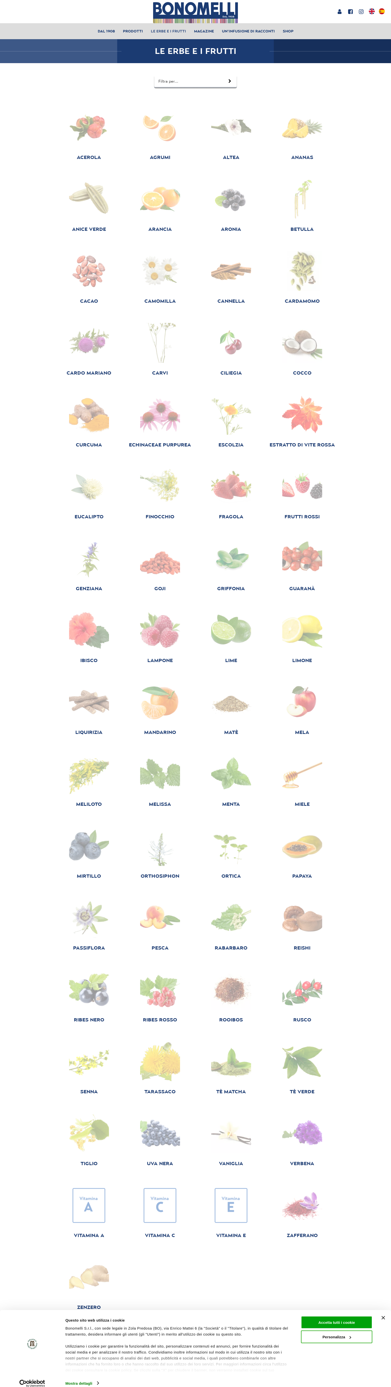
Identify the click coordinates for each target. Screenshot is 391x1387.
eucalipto (89, 516)
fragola (231, 516)
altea (231, 157)
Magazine (204, 31)
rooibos (231, 1019)
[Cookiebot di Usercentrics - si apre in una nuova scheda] (32, 1377)
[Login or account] (339, 11)
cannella (231, 301)
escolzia (231, 444)
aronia (231, 229)
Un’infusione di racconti (248, 31)
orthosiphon (160, 876)
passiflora (89, 948)
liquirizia (88, 732)
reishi (302, 948)
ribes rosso (160, 1019)
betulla (302, 229)
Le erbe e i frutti (168, 31)
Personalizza (336, 1331)
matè (231, 732)
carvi (160, 373)
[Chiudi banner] (383, 1311)
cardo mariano (89, 373)
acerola (89, 157)
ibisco (89, 660)
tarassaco (160, 1091)
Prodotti (133, 31)
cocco (302, 373)
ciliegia (231, 373)
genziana (89, 588)
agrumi (160, 157)
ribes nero (89, 1019)
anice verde (89, 229)
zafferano (302, 1235)
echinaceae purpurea (160, 444)
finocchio (160, 516)
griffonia (231, 588)
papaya (302, 876)
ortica (231, 876)
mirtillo (89, 876)
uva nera (160, 1163)
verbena (302, 1163)
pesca (160, 948)
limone (302, 660)
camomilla (160, 301)
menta (231, 804)
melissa (160, 804)
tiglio (89, 1163)
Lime (231, 660)
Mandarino (160, 732)
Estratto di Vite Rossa (302, 444)
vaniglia (231, 1163)
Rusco (302, 1019)
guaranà (302, 588)
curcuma (89, 444)
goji (160, 588)
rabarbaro (231, 948)
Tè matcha (231, 1091)
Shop (288, 31)
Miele (302, 804)
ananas (302, 157)
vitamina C (160, 1235)
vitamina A (89, 1235)
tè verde (302, 1091)
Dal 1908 (106, 31)
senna (89, 1091)
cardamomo (302, 301)
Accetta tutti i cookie (336, 1316)
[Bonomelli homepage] (195, 12)
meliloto (89, 804)
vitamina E (231, 1235)
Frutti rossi (302, 516)
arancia (160, 229)
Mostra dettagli (78, 1377)
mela (302, 732)
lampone (160, 660)
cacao (89, 301)
